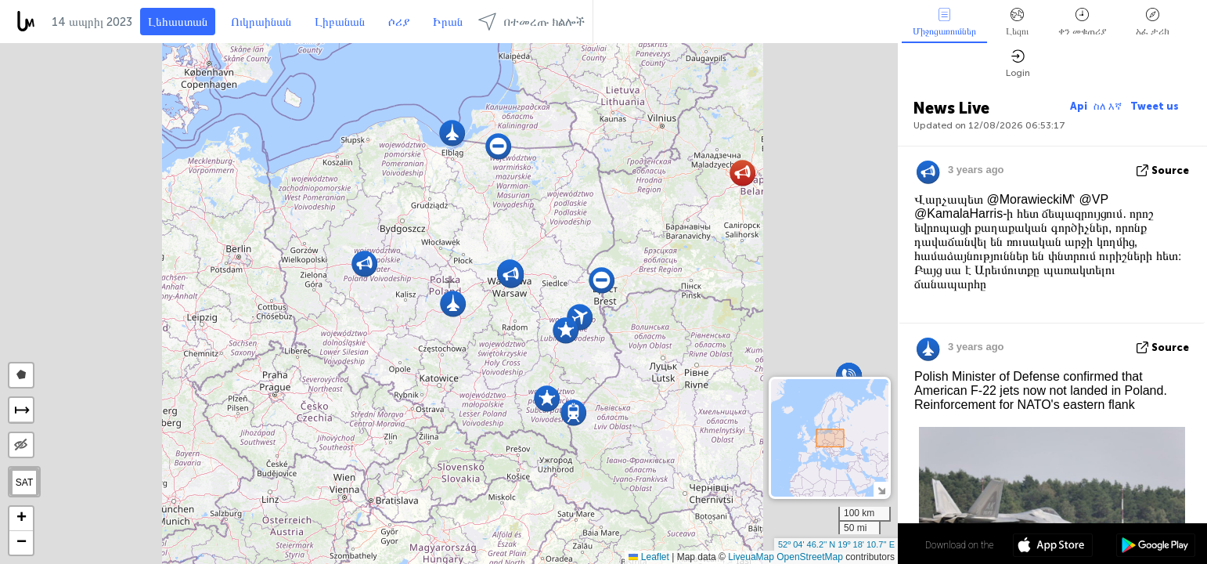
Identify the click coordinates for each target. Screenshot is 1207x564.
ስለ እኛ (1109, 106)
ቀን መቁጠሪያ (1082, 22)
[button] (452, 133)
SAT (24, 482)
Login (1018, 63)
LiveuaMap (751, 556)
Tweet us (1154, 106)
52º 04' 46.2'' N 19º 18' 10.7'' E (836, 544)
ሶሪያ (398, 22)
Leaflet (648, 556)
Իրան (448, 22)
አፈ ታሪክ (1152, 22)
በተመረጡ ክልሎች (531, 22)
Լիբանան (340, 22)
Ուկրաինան (261, 22)
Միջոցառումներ (944, 22)
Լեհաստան (177, 22)
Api (1078, 106)
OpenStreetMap (809, 556)
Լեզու (1017, 22)
